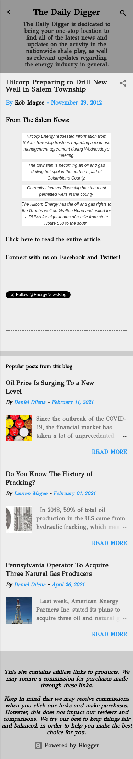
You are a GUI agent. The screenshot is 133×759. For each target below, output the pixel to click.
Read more (109, 452)
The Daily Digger (66, 12)
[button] (123, 84)
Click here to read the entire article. (53, 239)
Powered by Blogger (66, 745)
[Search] (123, 14)
